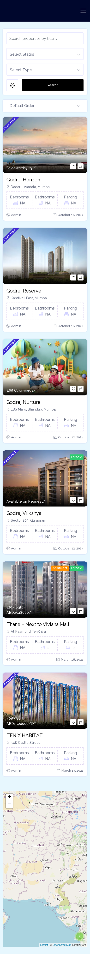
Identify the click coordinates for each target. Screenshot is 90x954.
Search (53, 85)
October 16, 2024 (71, 215)
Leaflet (44, 944)
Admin (16, 215)
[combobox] (45, 54)
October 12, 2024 (71, 437)
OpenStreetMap (62, 944)
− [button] (9, 804)
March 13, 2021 (72, 770)
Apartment (60, 568)
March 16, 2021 (72, 659)
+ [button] (9, 797)
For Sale (76, 457)
